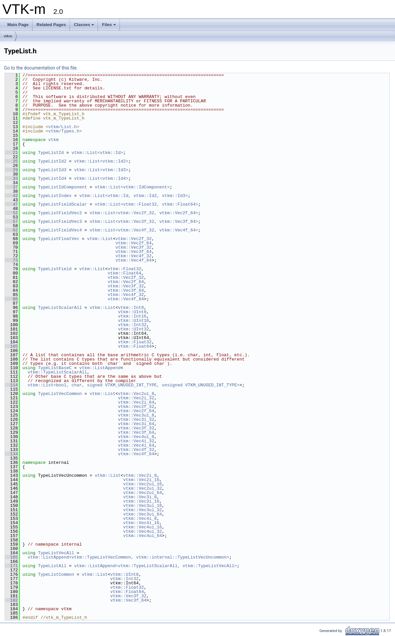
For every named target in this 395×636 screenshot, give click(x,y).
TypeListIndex (55, 196)
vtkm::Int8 (131, 308)
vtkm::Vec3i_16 (141, 501)
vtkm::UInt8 (132, 312)
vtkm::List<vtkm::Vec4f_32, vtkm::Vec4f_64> (144, 230)
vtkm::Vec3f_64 (134, 252)
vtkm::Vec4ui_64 (142, 536)
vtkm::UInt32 (133, 329)
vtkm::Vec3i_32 (136, 419)
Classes (84, 24)
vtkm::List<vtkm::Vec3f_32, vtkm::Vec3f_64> (144, 221)
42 (11, 196)
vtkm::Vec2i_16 (141, 480)
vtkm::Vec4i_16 (141, 523)
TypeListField (55, 269)
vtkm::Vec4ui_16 (142, 527)
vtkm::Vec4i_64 (136, 445)
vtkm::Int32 (132, 325)
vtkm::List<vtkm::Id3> (101, 170)
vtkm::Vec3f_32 (134, 247)
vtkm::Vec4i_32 (136, 441)
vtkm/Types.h (63, 131)
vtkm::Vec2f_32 (134, 239)
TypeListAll (52, 566)
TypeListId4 (52, 178)
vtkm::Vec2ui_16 (142, 484)
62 (11, 230)
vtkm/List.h (62, 127)
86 (11, 299)
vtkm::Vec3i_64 (136, 424)
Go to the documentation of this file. (41, 68)
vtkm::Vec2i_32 (136, 398)
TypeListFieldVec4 (60, 230)
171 (11, 566)
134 (11, 454)
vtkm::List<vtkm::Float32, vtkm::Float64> (146, 204)
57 (11, 221)
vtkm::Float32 (124, 269)
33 (11, 178)
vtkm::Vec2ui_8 (136, 394)
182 (11, 600)
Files (109, 24)
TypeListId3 (52, 170)
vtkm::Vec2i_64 (136, 402)
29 (11, 170)
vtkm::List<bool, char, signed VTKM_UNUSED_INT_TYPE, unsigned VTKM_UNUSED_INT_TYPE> (133, 385)
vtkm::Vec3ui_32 (142, 510)
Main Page (17, 24)
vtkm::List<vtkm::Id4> (101, 178)
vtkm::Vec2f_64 (134, 243)
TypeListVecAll (56, 553)
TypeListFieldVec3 (60, 221)
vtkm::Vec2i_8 (140, 475)
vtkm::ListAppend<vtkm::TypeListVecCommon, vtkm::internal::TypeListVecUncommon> (128, 557)
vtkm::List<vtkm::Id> (97, 153)
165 (11, 557)
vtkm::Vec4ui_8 (136, 437)
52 (11, 213)
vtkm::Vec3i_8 (140, 497)
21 (11, 153)
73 (11, 260)
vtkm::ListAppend (100, 368)
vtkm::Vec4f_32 (134, 256)
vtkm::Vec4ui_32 (142, 531)
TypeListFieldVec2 (60, 213)
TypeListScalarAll (60, 308)
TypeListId (51, 153)
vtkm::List (100, 239)
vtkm (8, 36)
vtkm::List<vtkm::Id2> (101, 161)
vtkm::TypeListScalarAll (57, 372)
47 (11, 204)
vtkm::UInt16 (133, 320)
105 (11, 346)
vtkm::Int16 (132, 316)
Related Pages (51, 24)
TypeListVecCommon (60, 394)
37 (11, 187)
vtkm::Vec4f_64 (134, 260)
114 (11, 385)
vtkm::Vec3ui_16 (142, 506)
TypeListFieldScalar (62, 204)
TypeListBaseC (55, 368)
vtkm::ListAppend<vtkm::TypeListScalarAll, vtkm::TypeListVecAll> (155, 566)
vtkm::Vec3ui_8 (136, 415)
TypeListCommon (56, 574)
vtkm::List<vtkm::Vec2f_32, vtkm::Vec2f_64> (144, 213)
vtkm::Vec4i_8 (140, 518)
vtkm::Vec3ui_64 (142, 514)
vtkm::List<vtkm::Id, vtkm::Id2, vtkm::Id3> (133, 196)
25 (11, 161)
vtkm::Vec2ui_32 (142, 488)
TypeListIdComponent (62, 187)
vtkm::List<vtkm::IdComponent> (132, 187)
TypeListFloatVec (58, 239)
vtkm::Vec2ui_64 (142, 493)
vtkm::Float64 (124, 273)
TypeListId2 (52, 161)
